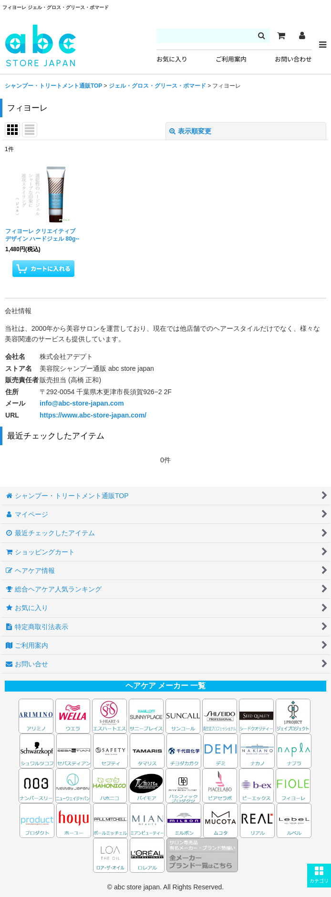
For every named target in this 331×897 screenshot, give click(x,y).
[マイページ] (302, 36)
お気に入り (171, 59)
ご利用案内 (231, 59)
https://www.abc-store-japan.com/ (93, 415)
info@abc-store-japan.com (82, 403)
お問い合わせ (293, 59)
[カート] (281, 36)
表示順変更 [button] (190, 131)
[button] (319, 875)
